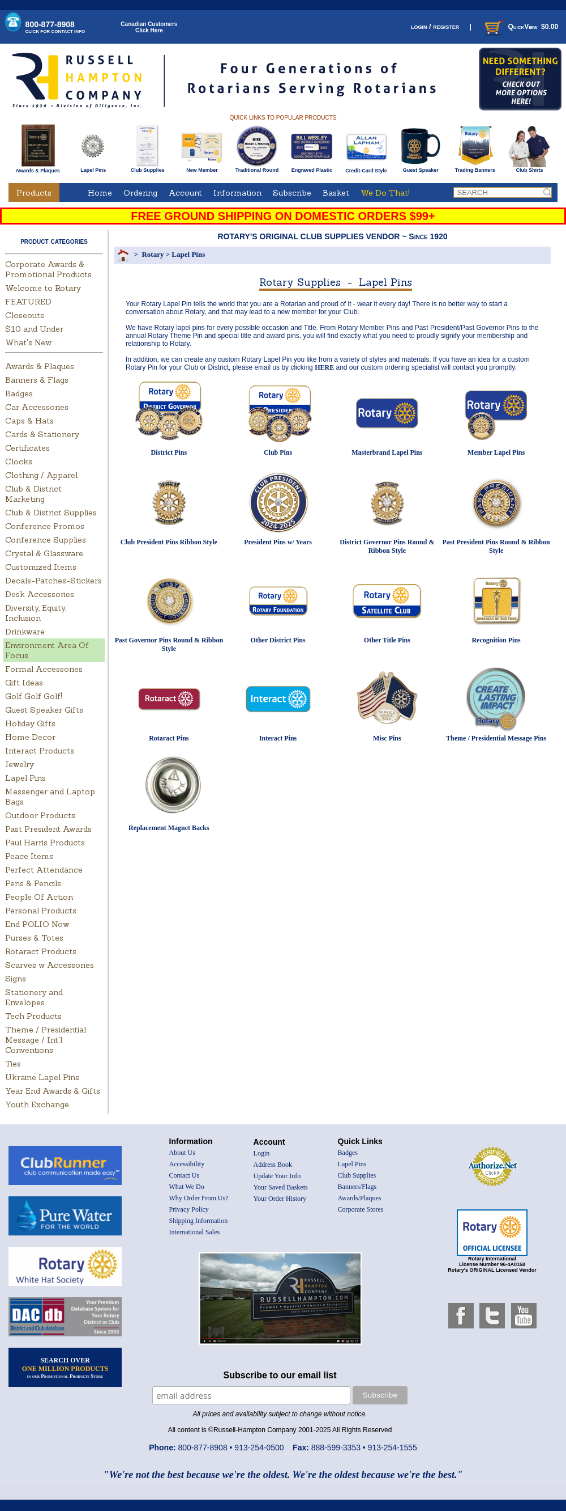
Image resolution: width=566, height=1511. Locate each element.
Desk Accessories (39, 594)
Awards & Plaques (37, 167)
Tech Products (33, 1016)
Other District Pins (278, 640)
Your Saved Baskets (281, 1187)
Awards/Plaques (359, 1198)
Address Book (273, 1165)
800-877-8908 (55, 27)
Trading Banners (475, 168)
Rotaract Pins (168, 738)
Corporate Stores (361, 1209)
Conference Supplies (45, 540)
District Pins (169, 452)
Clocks (18, 461)
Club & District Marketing (33, 494)
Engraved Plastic (311, 168)
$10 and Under (34, 329)
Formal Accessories (44, 669)
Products (34, 193)
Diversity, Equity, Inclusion (35, 613)
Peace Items (29, 856)
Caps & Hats (29, 421)
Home (100, 193)
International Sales (194, 1232)
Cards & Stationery (42, 434)
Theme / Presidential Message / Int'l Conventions (45, 1040)
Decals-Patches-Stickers (53, 580)
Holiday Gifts (30, 723)
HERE (324, 367)
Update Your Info (277, 1176)
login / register (435, 26)
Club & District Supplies (51, 512)
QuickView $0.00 (520, 27)
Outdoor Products (40, 815)
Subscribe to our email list (280, 1375)
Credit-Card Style (366, 168)
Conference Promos (44, 526)
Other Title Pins (387, 640)
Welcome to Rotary (43, 288)
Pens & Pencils (33, 883)
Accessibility (187, 1164)
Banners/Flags (357, 1187)
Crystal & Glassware (44, 553)
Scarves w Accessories (49, 965)
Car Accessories (36, 407)
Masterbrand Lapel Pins (386, 452)
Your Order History (280, 1199)
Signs (15, 979)
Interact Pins (278, 738)
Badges (19, 393)
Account (185, 193)
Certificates (27, 448)
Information (237, 193)
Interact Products (39, 751)
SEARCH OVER (65, 1367)
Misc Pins (387, 738)
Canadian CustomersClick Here (149, 27)
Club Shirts (529, 168)
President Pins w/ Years (278, 542)
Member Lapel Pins (496, 452)
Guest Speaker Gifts (44, 710)
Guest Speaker (421, 168)
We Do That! (385, 193)
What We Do (186, 1187)
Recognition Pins (495, 640)
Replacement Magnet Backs (168, 828)
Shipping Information (198, 1221)
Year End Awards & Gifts (52, 1091)
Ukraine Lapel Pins (42, 1077)
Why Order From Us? (199, 1198)
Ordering (140, 193)
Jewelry (19, 764)
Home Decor (30, 737)
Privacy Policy (189, 1209)
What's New (28, 342)
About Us (182, 1153)
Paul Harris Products (45, 842)
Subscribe (292, 193)
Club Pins (278, 452)
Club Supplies (147, 168)
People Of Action (39, 897)
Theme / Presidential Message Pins (496, 738)
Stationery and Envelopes (34, 997)
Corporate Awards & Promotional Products (48, 269)
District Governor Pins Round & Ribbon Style (387, 546)
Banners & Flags (36, 380)
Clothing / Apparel (41, 475)
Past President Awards (48, 829)
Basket (336, 193)
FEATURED (28, 302)
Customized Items (40, 567)
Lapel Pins (93, 168)
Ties (13, 1064)
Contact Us (184, 1175)
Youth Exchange (37, 1104)
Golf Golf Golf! (33, 696)
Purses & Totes (34, 938)
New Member (202, 168)
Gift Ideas (24, 683)
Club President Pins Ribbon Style (169, 542)
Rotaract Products (40, 951)
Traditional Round (257, 168)
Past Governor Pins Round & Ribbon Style (169, 644)
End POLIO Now (37, 924)
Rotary (153, 254)
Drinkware (25, 632)
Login (262, 1153)
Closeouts (24, 315)
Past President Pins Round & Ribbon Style (496, 546)
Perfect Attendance (44, 870)
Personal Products (40, 910)
